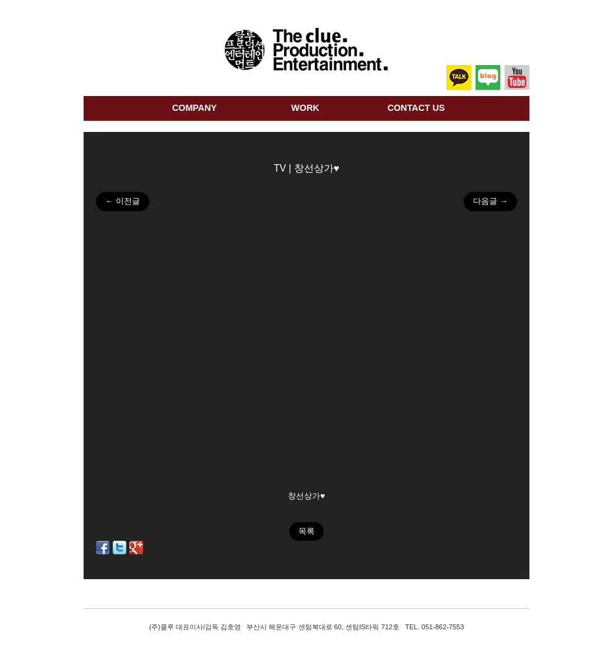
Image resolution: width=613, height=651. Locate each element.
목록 (306, 531)
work (305, 108)
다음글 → (490, 201)
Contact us (416, 108)
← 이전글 (122, 201)
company (194, 108)
